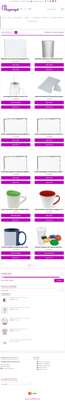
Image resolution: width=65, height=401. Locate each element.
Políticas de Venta (42, 369)
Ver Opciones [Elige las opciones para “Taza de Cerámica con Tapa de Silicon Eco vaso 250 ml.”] (49, 253)
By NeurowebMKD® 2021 (32, 399)
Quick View (15, 69)
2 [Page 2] (31, 265)
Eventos (44, 17)
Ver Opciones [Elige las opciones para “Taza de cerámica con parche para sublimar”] (16, 253)
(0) (30, 9)
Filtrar (59, 280)
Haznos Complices (57, 17)
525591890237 (5, 364)
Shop (9, 17)
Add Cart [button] (15, 65)
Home (3, 17)
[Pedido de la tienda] (9, 32)
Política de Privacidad (43, 363)
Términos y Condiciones (44, 361)
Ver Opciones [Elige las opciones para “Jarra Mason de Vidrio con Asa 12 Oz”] (16, 102)
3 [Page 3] (33, 265)
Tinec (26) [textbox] (32, 290)
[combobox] (32, 289)
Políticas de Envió (42, 367)
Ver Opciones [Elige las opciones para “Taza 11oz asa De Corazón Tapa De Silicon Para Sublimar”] (16, 215)
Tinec (27, 17)
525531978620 (5, 366)
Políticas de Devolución (43, 365)
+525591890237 (14, 1)
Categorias (17, 17)
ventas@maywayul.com (37, 1)
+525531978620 (25, 1)
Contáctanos (32, 21)
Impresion (36, 17)
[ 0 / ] (24, 9)
